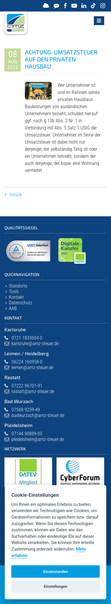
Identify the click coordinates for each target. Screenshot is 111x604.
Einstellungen (55, 586)
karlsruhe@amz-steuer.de (35, 343)
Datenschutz (20, 303)
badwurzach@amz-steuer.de (38, 415)
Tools (14, 291)
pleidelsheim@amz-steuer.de (38, 439)
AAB (13, 308)
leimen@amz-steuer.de (32, 367)
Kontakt (16, 297)
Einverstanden (55, 571)
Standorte (18, 286)
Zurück (15, 194)
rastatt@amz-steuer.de (33, 391)
